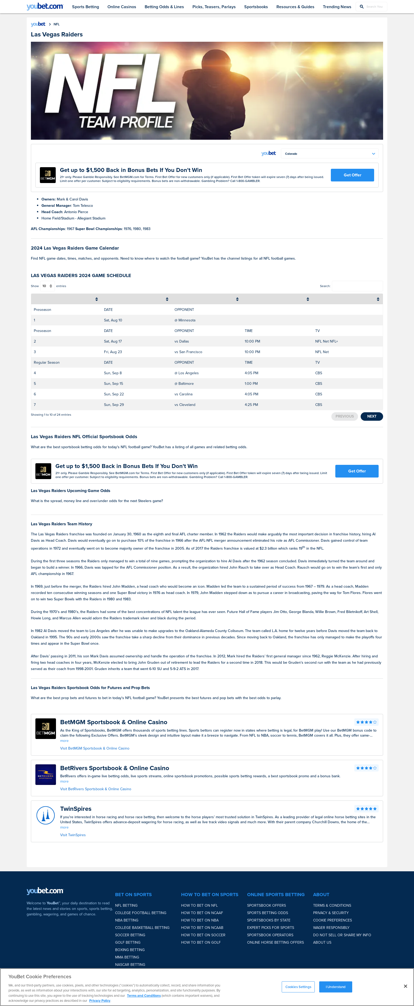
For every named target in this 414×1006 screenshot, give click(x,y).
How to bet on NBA (200, 920)
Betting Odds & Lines (164, 7)
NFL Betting (126, 905)
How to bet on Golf (201, 942)
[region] (207, 987)
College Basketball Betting (142, 927)
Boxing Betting (130, 950)
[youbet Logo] (45, 6)
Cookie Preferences (332, 920)
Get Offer (352, 175)
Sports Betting (85, 7)
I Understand (336, 986)
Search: (325, 286)
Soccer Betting (130, 935)
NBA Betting (126, 920)
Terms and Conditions (144, 995)
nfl (57, 24)
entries (61, 286)
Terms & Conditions (332, 905)
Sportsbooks (256, 7)
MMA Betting (127, 957)
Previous (345, 416)
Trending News (337, 7)
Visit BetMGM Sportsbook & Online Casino (94, 748)
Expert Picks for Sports (270, 927)
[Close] (405, 986)
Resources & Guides (295, 7)
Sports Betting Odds (267, 913)
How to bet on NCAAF (202, 913)
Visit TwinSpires (73, 835)
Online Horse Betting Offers (275, 942)
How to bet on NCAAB (202, 927)
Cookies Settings (298, 986)
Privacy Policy (99, 1000)
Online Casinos (121, 7)
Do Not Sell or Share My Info (342, 935)
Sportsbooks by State (268, 920)
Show (35, 286)
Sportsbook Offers (266, 905)
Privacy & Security (331, 913)
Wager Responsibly (331, 927)
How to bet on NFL (199, 905)
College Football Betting (140, 913)
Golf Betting (127, 942)
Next (372, 416)
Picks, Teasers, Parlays (214, 7)
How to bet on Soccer (203, 935)
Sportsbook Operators (270, 935)
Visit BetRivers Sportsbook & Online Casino (95, 789)
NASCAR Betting (130, 964)
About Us (322, 942)
